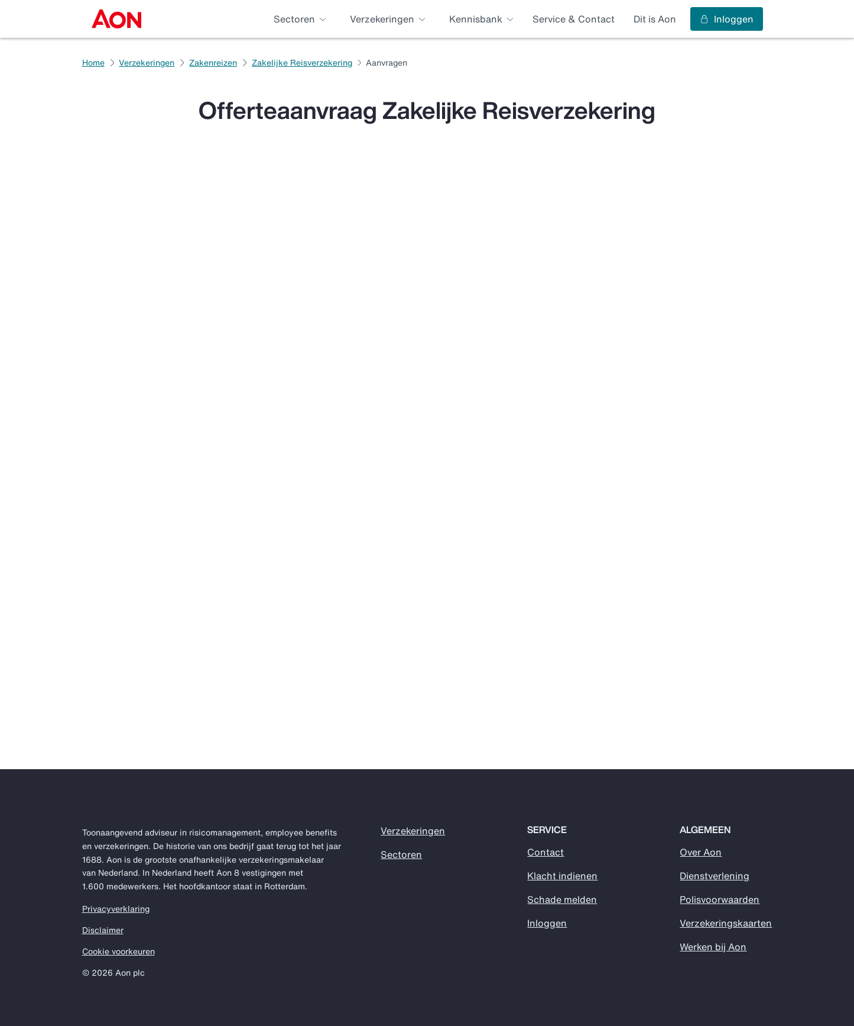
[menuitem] (117, 19)
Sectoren (401, 854)
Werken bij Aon (713, 947)
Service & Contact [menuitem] (573, 19)
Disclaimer (103, 930)
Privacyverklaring (116, 909)
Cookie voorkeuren (118, 951)
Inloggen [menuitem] (727, 19)
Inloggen (547, 923)
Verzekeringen (413, 831)
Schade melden (562, 899)
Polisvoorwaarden (719, 899)
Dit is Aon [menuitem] (655, 19)
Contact (545, 852)
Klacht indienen (562, 876)
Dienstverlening (714, 876)
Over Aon (701, 852)
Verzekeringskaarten (726, 923)
